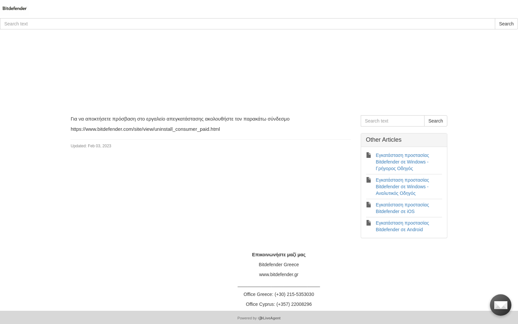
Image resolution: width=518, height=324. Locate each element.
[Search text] (247, 23)
